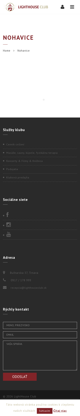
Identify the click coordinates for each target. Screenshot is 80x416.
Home (6, 50)
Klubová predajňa (17, 177)
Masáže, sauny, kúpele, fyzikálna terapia (32, 152)
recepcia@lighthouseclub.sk (29, 287)
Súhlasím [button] (44, 410)
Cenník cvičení (15, 144)
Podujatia (12, 169)
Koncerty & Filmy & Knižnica (24, 161)
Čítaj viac (60, 410)
